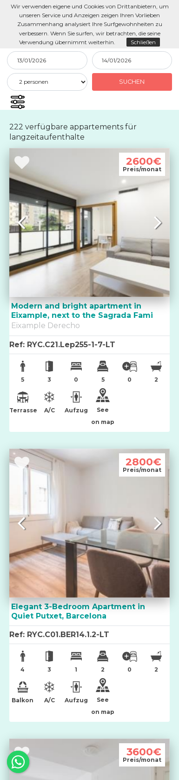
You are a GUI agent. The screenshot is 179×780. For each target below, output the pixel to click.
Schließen (143, 42)
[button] (17, 102)
